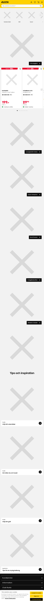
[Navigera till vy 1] (17, 110)
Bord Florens (35, 237)
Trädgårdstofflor (33, 280)
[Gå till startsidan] (5, 2)
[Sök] (41, 5)
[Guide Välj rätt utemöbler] (22, 402)
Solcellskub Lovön (32, 91)
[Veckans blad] (7, 16)
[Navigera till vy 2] (19, 110)
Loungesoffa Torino (33, 152)
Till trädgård (35, 63)
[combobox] (20, 5)
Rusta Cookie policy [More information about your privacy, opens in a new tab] (10, 598)
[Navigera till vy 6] (26, 110)
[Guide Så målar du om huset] (22, 451)
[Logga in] (31, 2)
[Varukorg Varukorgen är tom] (38, 2)
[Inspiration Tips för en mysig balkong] (22, 548)
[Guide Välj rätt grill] (22, 500)
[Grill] (19, 16)
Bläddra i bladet (34, 323)
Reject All (36, 596)
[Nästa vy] (40, 15)
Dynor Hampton (34, 194)
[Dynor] (31, 16)
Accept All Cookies (36, 593)
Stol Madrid (11, 91)
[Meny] (42, 2)
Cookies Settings (36, 599)
